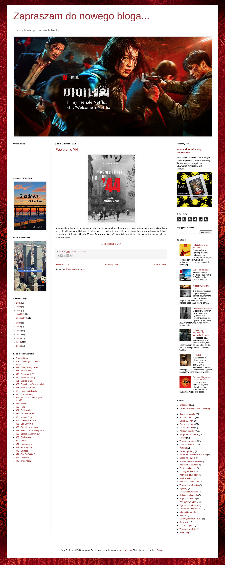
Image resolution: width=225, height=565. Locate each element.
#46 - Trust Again (23, 461)
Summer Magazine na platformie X (201, 378)
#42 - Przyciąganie (24, 447)
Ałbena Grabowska (188, 512)
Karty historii (185, 522)
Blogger (160, 550)
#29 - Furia (20, 407)
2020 (18, 323)
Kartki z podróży (187, 428)
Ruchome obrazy (187, 417)
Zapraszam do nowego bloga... (81, 16)
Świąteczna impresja (189, 495)
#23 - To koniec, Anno (25, 387)
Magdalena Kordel (188, 498)
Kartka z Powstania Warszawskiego (195, 408)
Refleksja (197, 355)
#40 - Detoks (21, 441)
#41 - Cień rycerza (24, 444)
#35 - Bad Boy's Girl (24, 424)
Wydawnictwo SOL (188, 529)
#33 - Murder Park (24, 417)
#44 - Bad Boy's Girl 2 (25, 454)
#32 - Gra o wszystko (25, 413)
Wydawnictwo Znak (188, 441)
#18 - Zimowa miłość (25, 374)
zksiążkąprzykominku (189, 492)
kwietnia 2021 (22, 318)
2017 (18, 334)
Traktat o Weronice (188, 444)
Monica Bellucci (186, 478)
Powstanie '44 (66, 149)
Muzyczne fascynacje (189, 434)
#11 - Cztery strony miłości (27, 367)
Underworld (185, 405)
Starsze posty (160, 265)
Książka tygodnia (187, 525)
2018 (18, 330)
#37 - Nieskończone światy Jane (30, 430)
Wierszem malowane (189, 465)
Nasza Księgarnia (187, 458)
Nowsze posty (62, 265)
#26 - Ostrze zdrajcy (24, 394)
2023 (18, 307)
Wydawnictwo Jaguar (189, 502)
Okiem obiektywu (187, 424)
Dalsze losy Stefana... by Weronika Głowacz (201, 332)
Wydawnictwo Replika (189, 485)
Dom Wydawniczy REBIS (191, 519)
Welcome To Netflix (201, 270)
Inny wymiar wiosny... (202, 308)
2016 (18, 338)
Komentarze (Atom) (75, 269)
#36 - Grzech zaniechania (27, 427)
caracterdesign (125, 550)
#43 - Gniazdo (22, 451)
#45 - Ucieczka (22, 458)
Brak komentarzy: (79, 252)
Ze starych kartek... (188, 468)
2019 (18, 326)
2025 (18, 303)
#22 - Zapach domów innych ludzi (30, 384)
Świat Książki (185, 532)
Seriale (183, 438)
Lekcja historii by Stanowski (200, 246)
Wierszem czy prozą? (189, 475)
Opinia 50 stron (186, 421)
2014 (18, 346)
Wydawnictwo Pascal (189, 505)
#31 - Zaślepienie (23, 410)
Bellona (183, 515)
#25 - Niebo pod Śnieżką (26, 391)
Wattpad (183, 448)
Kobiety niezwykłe (187, 471)
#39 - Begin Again (23, 437)
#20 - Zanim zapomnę (25, 377)
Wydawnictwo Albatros (189, 482)
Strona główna (111, 265)
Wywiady (183, 488)
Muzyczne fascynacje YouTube (193, 455)
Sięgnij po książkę (187, 414)
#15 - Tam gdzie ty (24, 371)
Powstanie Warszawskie (190, 461)
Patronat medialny (188, 431)
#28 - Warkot (21, 403)
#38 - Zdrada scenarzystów (28, 434)
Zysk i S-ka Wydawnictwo (191, 509)
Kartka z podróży (187, 451)
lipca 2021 (20, 314)
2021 (18, 311)
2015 (18, 342)
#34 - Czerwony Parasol (26, 420)
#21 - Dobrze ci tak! (24, 381)
